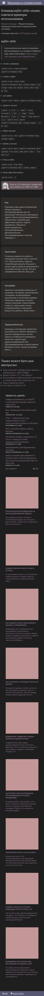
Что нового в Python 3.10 (14, 380)
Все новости (11, 463)
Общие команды (8, 24)
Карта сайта (17, 988)
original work (30, 33)
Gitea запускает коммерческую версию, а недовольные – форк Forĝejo (21, 366)
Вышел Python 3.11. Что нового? (17, 370)
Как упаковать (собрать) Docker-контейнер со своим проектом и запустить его (22, 374)
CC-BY (21, 33)
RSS (35, 463)
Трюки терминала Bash (13, 378)
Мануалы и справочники (25, 3)
